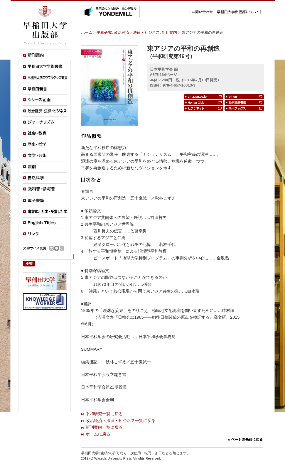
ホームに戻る (98, 434)
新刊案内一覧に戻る (104, 427)
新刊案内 (169, 32)
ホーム (86, 32)
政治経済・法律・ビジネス (137, 32)
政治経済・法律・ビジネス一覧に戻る (121, 420)
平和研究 (104, 32)
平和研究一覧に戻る (104, 413)
